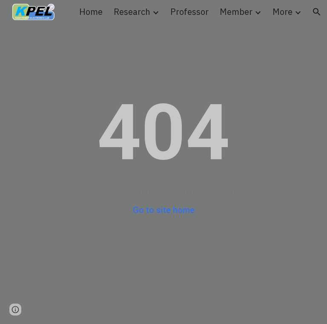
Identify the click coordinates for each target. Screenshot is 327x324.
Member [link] (236, 12)
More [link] (282, 12)
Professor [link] (189, 12)
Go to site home (164, 210)
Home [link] (91, 12)
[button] (317, 12)
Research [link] (132, 12)
